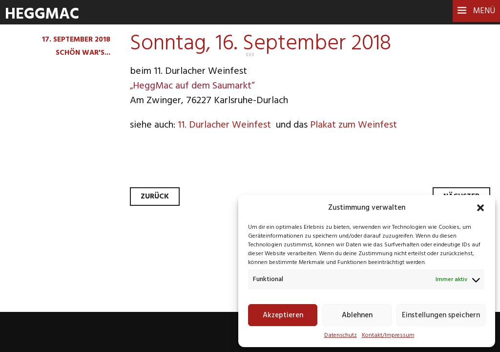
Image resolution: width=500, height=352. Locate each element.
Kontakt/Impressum (388, 335)
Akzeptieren (283, 315)
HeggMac (42, 14)
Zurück (155, 196)
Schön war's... (83, 53)
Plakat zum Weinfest (353, 125)
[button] (480, 208)
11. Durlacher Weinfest (225, 125)
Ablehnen (357, 315)
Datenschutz (340, 335)
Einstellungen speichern (441, 315)
